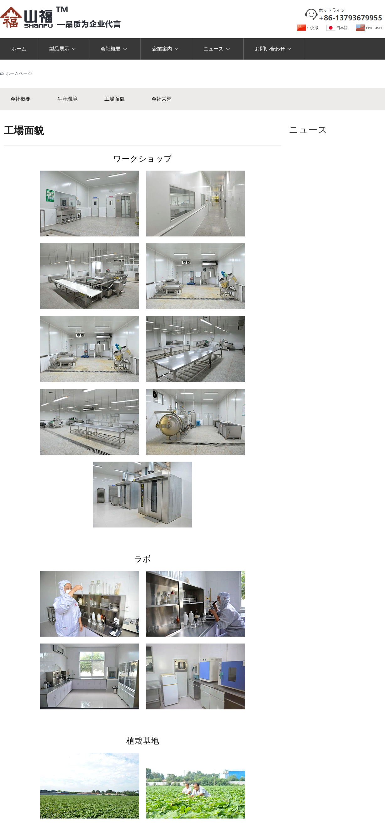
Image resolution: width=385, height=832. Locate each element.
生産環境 (67, 99)
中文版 (313, 28)
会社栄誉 (161, 99)
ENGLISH (374, 28)
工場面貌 (114, 99)
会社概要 (20, 99)
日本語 (342, 28)
